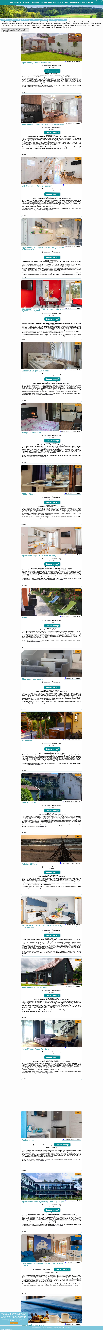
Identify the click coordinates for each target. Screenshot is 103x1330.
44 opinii (64, 201)
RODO (18, 1320)
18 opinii (63, 1064)
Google (25, 1313)
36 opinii (62, 1002)
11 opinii (56, 632)
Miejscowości (25, 19)
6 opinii (63, 77)
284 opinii (78, 264)
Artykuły (62, 19)
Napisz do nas (68, 1327)
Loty (34, 19)
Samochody (44, 19)
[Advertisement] (51, 1096)
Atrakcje (53, 19)
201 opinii (62, 386)
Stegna (78, 35)
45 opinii (58, 817)
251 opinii (60, 447)
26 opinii (67, 1217)
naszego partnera (48, 89)
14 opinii (58, 509)
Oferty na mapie (16, 19)
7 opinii (69, 139)
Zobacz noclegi (52, 73)
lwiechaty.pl (99, 1)
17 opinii (65, 571)
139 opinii (57, 755)
